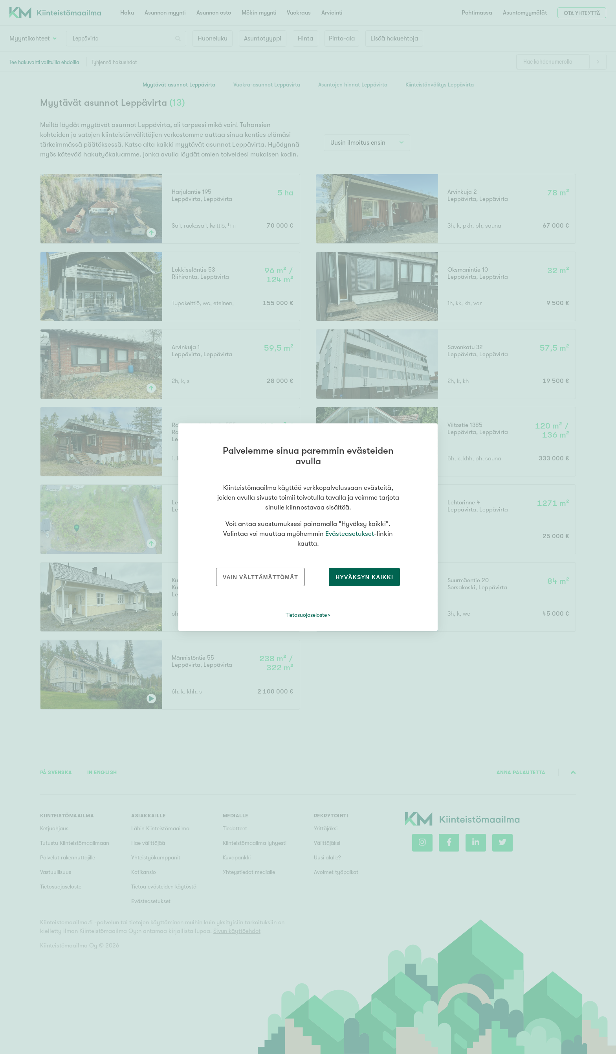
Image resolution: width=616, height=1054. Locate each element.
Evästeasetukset (349, 533)
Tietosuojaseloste (306, 615)
